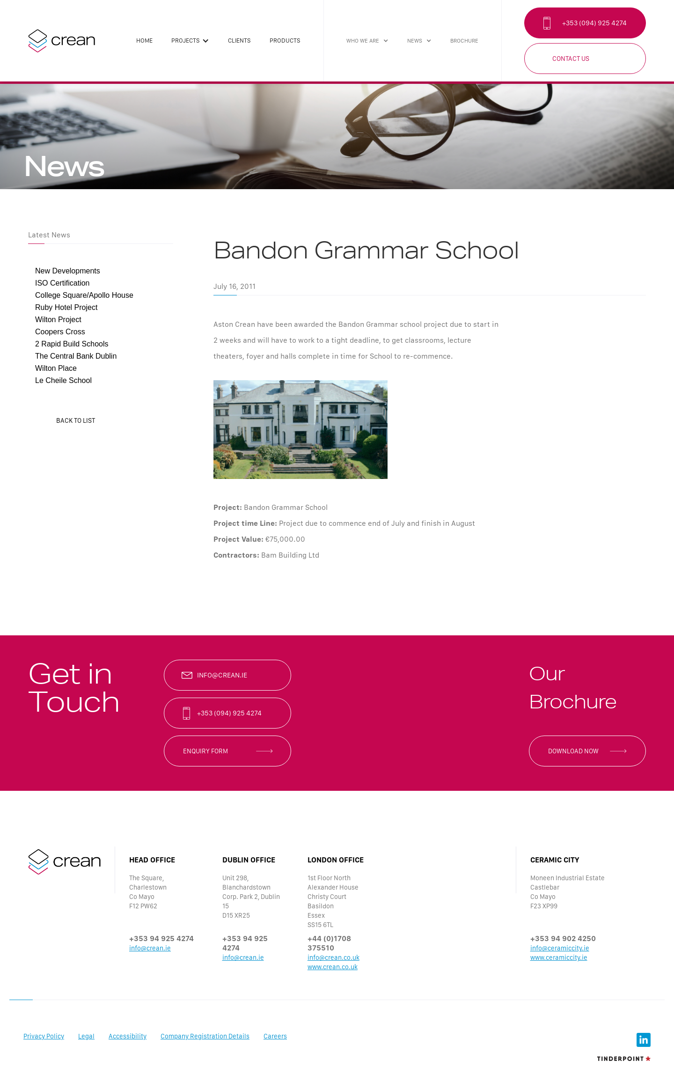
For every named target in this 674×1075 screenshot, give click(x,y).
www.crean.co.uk (333, 967)
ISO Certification (62, 283)
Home (144, 40)
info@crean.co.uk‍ (333, 957)
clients (239, 40)
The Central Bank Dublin (76, 356)
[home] (61, 40)
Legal (86, 1036)
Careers (275, 1036)
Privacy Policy (43, 1036)
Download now (573, 751)
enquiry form (205, 751)
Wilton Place (56, 368)
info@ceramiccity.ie (559, 948)
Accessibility (128, 1036)
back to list (75, 420)
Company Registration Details (205, 1036)
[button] (190, 40)
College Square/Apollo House (84, 295)
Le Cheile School (63, 380)
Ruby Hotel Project (66, 307)
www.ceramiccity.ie (558, 957)
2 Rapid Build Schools (72, 344)
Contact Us (570, 58)
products (285, 40)
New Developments (67, 271)
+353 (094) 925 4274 (594, 23)
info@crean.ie (222, 675)
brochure (464, 40)
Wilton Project (58, 320)
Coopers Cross (60, 332)
